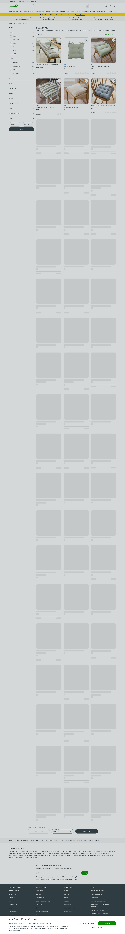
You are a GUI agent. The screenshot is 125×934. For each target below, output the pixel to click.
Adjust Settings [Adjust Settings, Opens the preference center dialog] (97, 927)
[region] (62, 925)
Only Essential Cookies (87, 923)
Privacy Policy (15, 931)
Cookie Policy (63, 928)
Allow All (107, 923)
